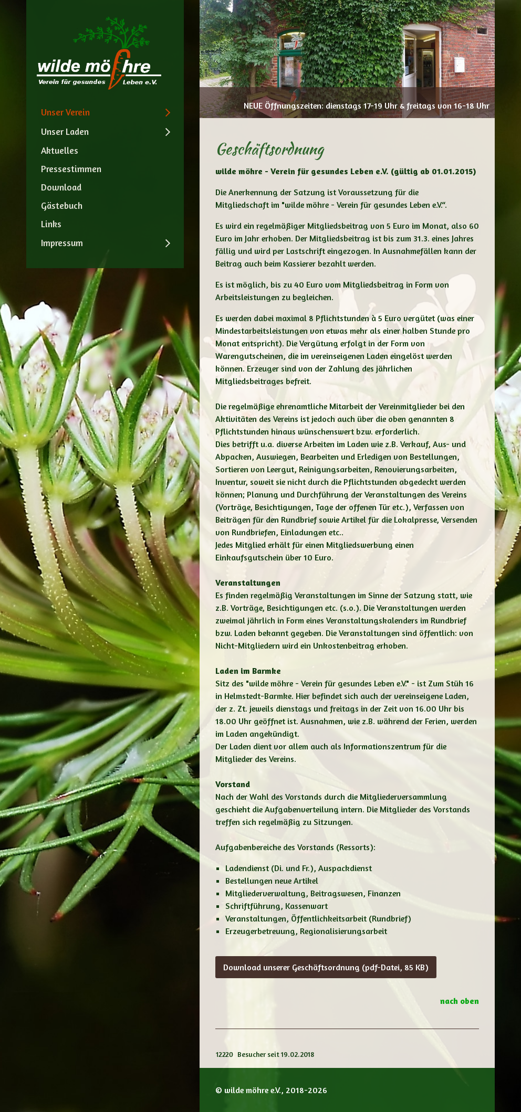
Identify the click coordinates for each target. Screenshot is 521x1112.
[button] (325, 967)
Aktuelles (59, 150)
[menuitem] (105, 112)
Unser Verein (65, 112)
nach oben (459, 1000)
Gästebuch (61, 205)
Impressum (62, 242)
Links (51, 223)
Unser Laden (65, 131)
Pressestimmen (71, 168)
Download (61, 187)
